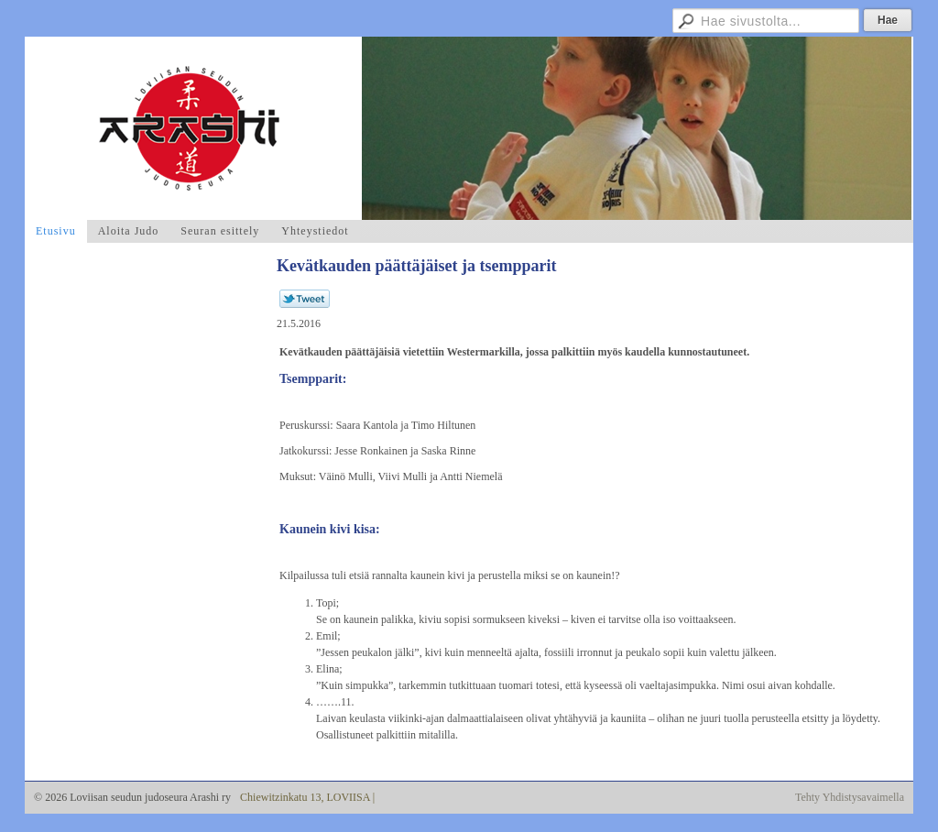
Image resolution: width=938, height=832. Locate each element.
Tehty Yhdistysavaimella (849, 797)
